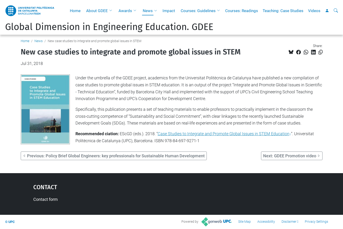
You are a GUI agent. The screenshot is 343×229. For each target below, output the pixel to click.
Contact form (45, 199)
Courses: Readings (241, 10)
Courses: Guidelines (198, 10)
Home (75, 10)
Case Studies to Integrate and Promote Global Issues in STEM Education (223, 133)
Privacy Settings (316, 221)
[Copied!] (321, 52)
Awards (125, 10)
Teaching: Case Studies (283, 10)
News (148, 10)
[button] (112, 11)
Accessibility (266, 221)
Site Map (244, 221)
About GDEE (97, 10)
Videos (314, 10)
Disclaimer (289, 221)
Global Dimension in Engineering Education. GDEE (109, 27)
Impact (169, 10)
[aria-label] (336, 10)
